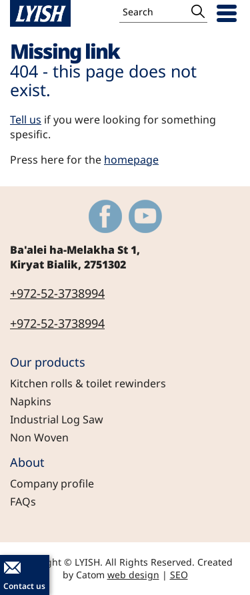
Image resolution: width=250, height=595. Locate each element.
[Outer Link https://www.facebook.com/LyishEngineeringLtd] (105, 216)
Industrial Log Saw (56, 419)
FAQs (23, 501)
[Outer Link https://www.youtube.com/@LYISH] (145, 216)
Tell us (25, 119)
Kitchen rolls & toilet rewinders (88, 383)
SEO (179, 574)
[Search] (154, 11)
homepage (131, 159)
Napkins (30, 401)
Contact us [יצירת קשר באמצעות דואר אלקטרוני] (24, 586)
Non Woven (39, 437)
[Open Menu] (227, 13)
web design (133, 574)
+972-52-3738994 (57, 293)
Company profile (52, 483)
